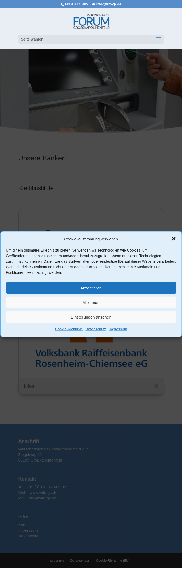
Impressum (118, 329)
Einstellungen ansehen (91, 317)
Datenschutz (95, 329)
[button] (173, 238)
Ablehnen (91, 302)
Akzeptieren (91, 287)
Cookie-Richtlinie (69, 329)
